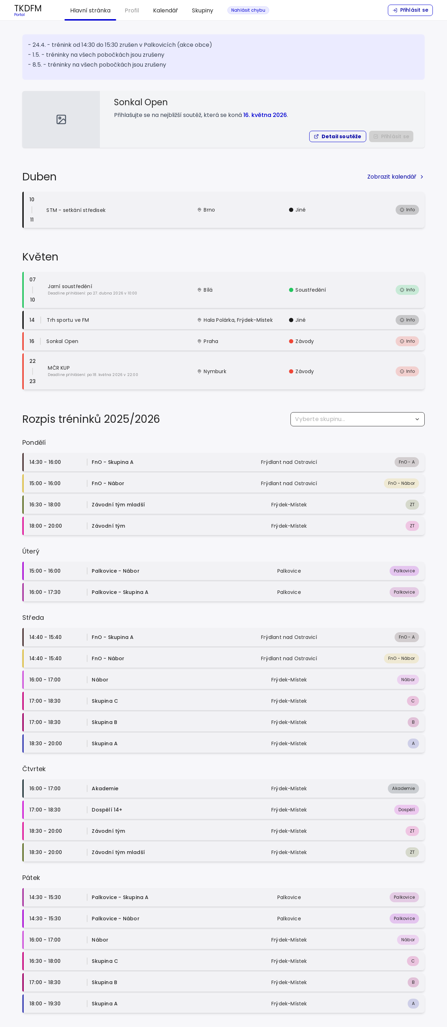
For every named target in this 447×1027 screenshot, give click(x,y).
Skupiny (202, 10)
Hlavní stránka (90, 10)
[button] (337, 136)
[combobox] (357, 419)
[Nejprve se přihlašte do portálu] (391, 136)
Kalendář (165, 10)
